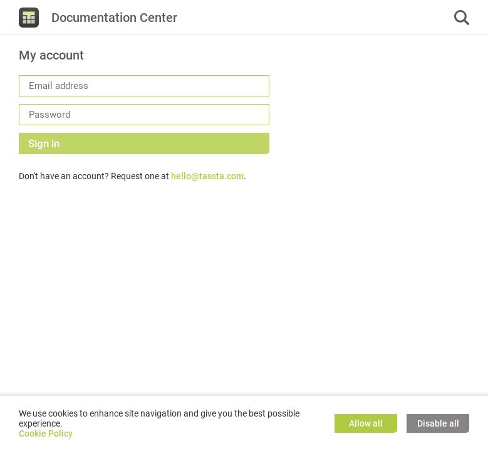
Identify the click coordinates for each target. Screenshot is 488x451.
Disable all (438, 423)
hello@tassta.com (207, 176)
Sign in (44, 143)
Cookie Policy (46, 433)
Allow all (366, 423)
